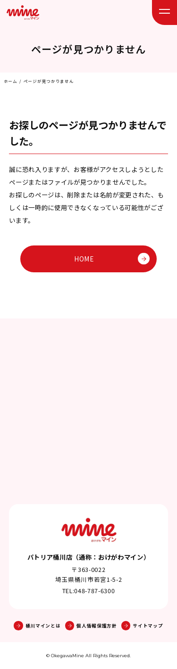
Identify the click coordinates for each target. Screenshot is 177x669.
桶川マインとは (37, 625)
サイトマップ (142, 625)
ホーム (10, 81)
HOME (112, 259)
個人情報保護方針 (91, 625)
